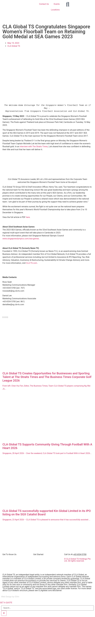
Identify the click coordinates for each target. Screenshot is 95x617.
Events (57, 4)
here (28, 217)
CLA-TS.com (31, 263)
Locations (55, 10)
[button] (2, 317)
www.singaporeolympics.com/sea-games (20, 238)
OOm (17, 596)
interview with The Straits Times (34, 146)
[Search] (4, 613)
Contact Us (44, 4)
